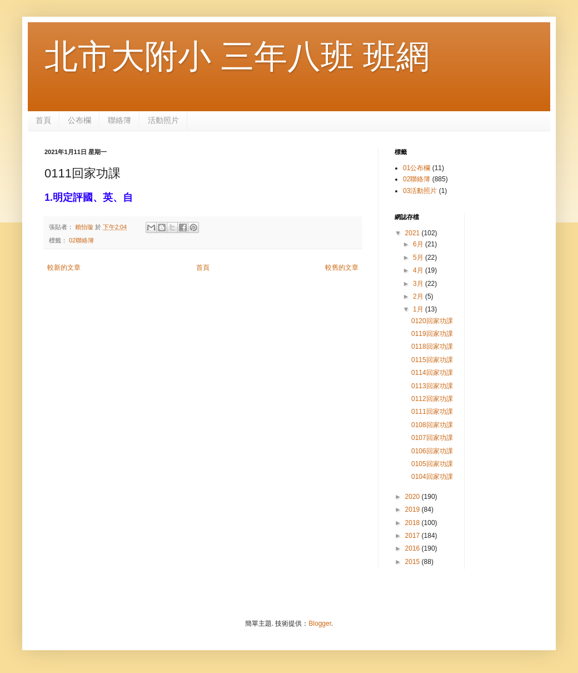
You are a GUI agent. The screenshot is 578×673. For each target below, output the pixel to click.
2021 (413, 233)
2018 (413, 523)
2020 (413, 497)
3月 (419, 284)
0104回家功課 (432, 477)
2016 (413, 548)
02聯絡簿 (81, 240)
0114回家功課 (432, 373)
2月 (419, 296)
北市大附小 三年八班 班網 (237, 56)
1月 (419, 309)
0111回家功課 (432, 411)
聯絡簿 (119, 120)
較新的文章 (64, 267)
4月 (419, 270)
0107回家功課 (432, 438)
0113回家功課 (432, 386)
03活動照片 (420, 191)
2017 (413, 536)
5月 (419, 257)
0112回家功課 (432, 399)
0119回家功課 (432, 334)
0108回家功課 (432, 425)
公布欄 (79, 120)
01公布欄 (416, 168)
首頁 (43, 120)
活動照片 (163, 120)
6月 (419, 244)
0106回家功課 (432, 451)
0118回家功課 (432, 346)
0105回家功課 (432, 464)
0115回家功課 (432, 360)
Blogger (319, 623)
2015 (413, 562)
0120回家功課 (432, 321)
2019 (413, 509)
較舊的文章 (341, 267)
